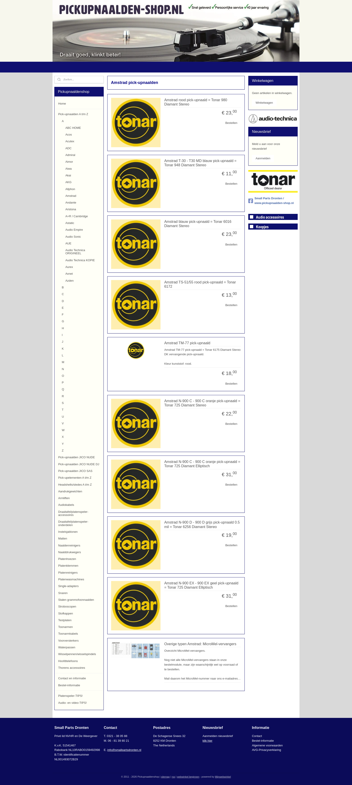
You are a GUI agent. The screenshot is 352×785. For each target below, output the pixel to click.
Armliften (64, 498)
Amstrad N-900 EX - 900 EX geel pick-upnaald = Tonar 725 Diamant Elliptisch (201, 585)
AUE (68, 243)
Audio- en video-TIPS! (72, 702)
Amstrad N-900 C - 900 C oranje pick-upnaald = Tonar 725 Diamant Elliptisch (202, 464)
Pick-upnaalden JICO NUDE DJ (78, 464)
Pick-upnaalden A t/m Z (73, 114)
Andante (70, 202)
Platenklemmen (68, 565)
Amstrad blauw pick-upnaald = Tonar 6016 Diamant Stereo (197, 224)
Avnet (69, 273)
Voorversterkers (68, 640)
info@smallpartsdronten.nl (124, 750)
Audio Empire (74, 229)
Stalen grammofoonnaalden (76, 599)
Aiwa (68, 168)
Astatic (69, 223)
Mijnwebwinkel (223, 776)
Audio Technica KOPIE (80, 260)
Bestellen (231, 123)
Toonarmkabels (68, 633)
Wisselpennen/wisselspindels (77, 654)
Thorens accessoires (71, 667)
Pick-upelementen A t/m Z (74, 477)
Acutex (69, 141)
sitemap (165, 776)
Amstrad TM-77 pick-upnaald (187, 343)
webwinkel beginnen (188, 776)
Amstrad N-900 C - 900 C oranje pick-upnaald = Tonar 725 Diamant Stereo (202, 403)
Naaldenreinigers (69, 545)
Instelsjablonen (68, 531)
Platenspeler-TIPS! (70, 695)
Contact (257, 736)
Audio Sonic (73, 236)
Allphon (70, 189)
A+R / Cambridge (76, 216)
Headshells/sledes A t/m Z (75, 484)
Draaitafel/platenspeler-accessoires (73, 513)
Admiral (70, 155)
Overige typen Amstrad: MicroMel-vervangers (200, 644)
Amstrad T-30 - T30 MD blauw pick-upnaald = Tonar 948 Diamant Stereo (200, 163)
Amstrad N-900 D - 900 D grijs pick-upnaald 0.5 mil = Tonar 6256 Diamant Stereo (202, 524)
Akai (68, 175)
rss (173, 776)
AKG (68, 182)
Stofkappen (65, 613)
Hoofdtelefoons (68, 661)
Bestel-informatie (69, 685)
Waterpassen (66, 647)
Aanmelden (262, 158)
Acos (68, 134)
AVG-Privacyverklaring (266, 750)
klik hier (207, 740)
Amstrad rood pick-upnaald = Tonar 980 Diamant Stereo (195, 102)
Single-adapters (68, 586)
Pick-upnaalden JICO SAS (75, 471)
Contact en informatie (72, 678)
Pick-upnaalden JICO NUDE (76, 457)
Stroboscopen (67, 606)
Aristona (70, 209)
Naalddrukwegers (69, 552)
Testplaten (64, 620)
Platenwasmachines (71, 579)
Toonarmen (65, 627)
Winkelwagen (264, 102)
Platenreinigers (68, 572)
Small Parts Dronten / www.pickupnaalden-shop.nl (271, 201)
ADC (68, 148)
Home (62, 103)
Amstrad (70, 195)
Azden (69, 280)
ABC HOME (73, 127)
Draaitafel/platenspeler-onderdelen (73, 523)
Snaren (63, 593)
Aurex (69, 267)
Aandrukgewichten (70, 491)
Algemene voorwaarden (267, 745)
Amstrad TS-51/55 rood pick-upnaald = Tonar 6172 (200, 284)
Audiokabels (66, 505)
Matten (62, 538)
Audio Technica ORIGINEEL (75, 251)
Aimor (69, 161)
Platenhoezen (67, 559)
